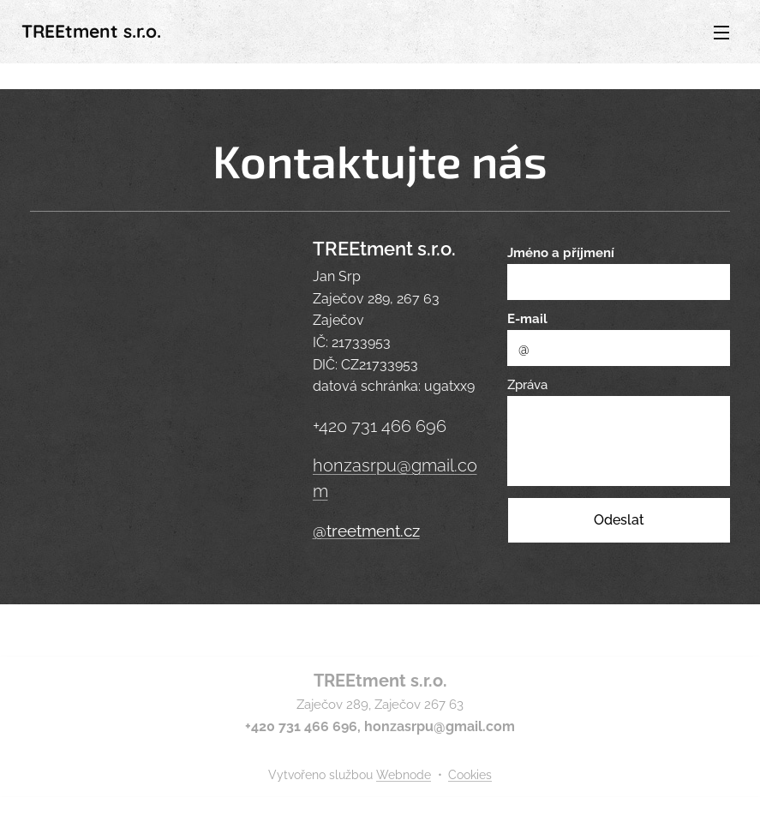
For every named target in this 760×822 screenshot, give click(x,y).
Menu (721, 32)
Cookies (470, 775)
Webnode (403, 775)
